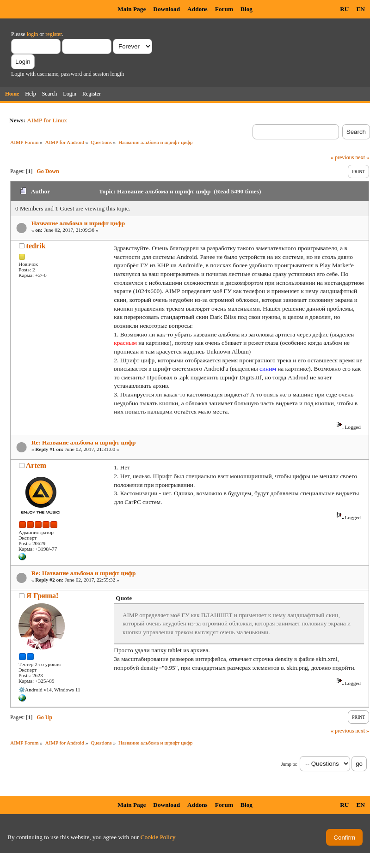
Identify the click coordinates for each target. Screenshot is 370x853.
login (32, 34)
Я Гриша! (42, 596)
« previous (342, 157)
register (53, 34)
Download (166, 9)
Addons (197, 9)
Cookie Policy (158, 837)
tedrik (36, 246)
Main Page (131, 9)
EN (360, 9)
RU (344, 9)
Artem (36, 465)
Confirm (344, 837)
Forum (224, 9)
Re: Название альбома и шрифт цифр (83, 442)
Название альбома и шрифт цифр (78, 223)
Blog (246, 9)
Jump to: (289, 764)
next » (362, 157)
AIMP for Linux (47, 120)
